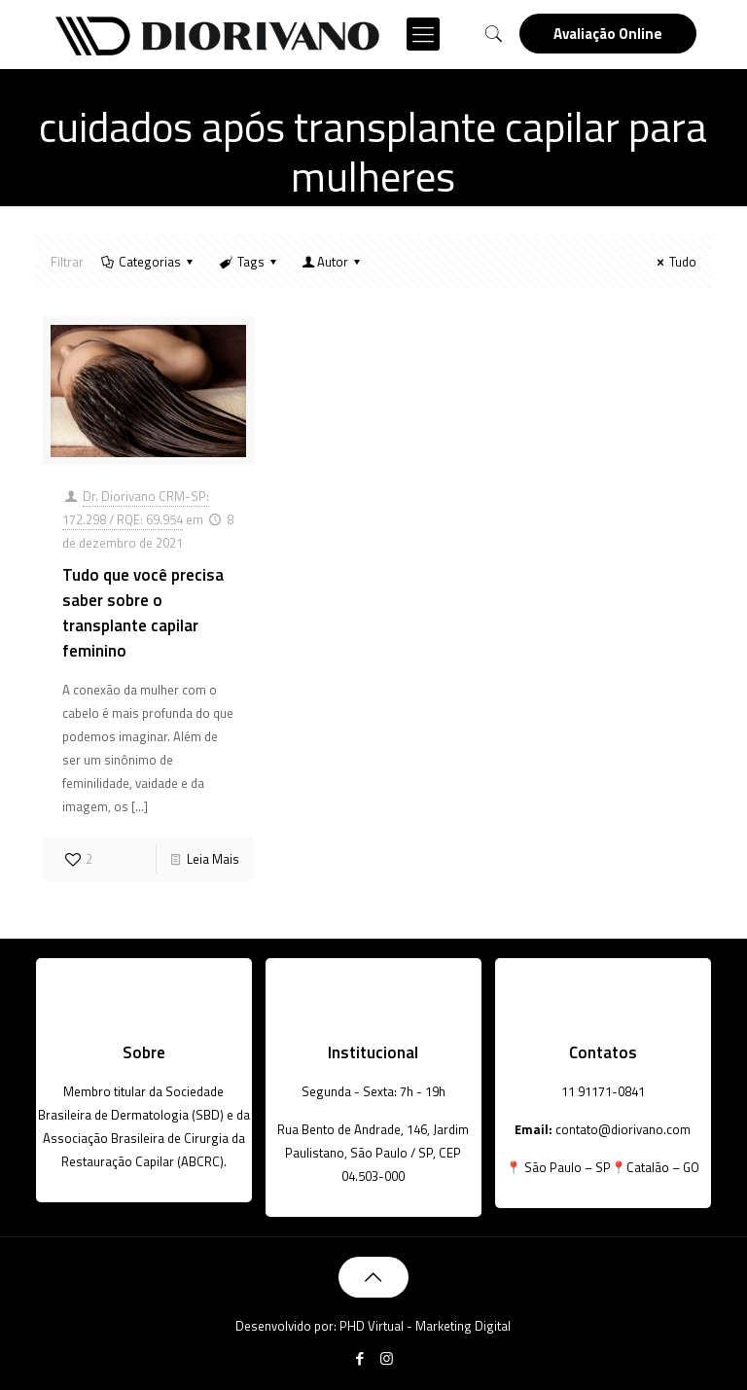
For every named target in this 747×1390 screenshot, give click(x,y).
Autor (333, 261)
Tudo (674, 261)
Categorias (148, 261)
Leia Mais (213, 859)
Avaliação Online (607, 33)
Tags (248, 261)
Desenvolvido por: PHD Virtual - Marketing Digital (373, 1326)
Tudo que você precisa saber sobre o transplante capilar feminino (143, 612)
